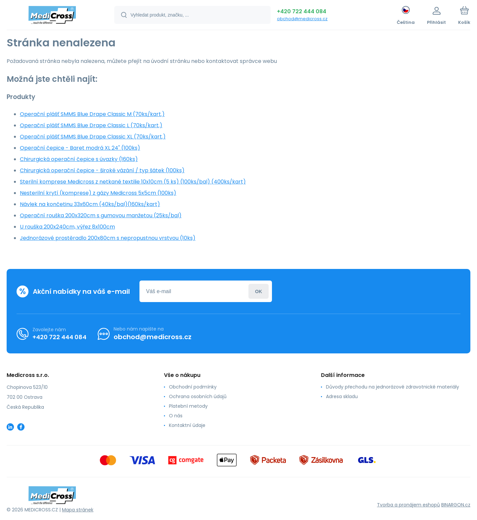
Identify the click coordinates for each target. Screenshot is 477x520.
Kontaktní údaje (187, 425)
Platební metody (188, 406)
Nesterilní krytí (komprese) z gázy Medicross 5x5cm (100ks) (98, 193)
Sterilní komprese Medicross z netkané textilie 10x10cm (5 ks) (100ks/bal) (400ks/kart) (133, 181)
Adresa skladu (342, 396)
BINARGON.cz (455, 504)
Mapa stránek (77, 509)
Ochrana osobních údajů (198, 396)
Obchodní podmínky (193, 387)
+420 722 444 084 (301, 11)
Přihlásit (258, 291)
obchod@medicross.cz (302, 19)
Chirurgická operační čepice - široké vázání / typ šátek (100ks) (102, 170)
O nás (176, 415)
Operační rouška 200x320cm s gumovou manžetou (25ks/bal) (101, 215)
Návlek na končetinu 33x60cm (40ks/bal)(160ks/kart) (90, 204)
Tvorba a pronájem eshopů (408, 504)
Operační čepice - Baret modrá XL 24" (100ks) (80, 148)
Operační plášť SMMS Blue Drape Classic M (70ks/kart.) (92, 114)
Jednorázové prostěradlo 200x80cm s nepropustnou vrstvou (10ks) (107, 238)
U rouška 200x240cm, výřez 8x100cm (67, 227)
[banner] (52, 16)
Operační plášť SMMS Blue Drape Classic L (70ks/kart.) (91, 125)
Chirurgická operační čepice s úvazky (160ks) (79, 159)
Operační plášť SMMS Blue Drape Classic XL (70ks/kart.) (93, 136)
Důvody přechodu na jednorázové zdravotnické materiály (392, 387)
